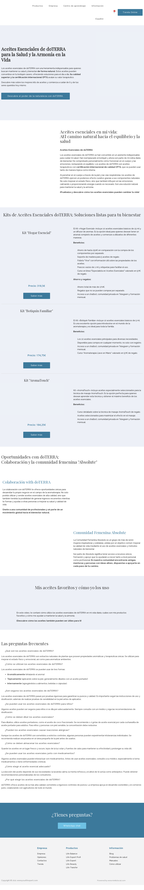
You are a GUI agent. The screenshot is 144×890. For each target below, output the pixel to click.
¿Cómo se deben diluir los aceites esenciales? (29, 719)
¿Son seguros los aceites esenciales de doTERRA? (31, 692)
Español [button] (99, 19)
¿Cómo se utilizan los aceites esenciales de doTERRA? (34, 665)
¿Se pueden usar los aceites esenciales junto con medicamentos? (40, 757)
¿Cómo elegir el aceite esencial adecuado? (28, 770)
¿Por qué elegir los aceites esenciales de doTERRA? (32, 784)
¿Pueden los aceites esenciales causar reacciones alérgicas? (37, 732)
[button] (72, 651)
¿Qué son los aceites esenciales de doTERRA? (29, 651)
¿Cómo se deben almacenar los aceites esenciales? (32, 746)
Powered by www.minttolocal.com (112, 885)
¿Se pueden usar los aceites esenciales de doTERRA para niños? (39, 705)
